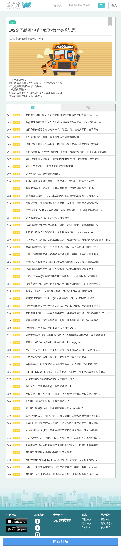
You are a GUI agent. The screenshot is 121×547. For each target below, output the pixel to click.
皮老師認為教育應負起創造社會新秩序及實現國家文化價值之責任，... (63, 269)
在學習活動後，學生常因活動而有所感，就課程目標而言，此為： (61, 188)
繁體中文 (87, 519)
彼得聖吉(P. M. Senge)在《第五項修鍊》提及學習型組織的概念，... (62, 459)
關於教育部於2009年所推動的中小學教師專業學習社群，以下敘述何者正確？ (67, 151)
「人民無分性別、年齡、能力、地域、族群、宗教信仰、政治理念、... (63, 437)
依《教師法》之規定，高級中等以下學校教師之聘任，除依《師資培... (63, 430)
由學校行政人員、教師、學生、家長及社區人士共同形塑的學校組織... (63, 415)
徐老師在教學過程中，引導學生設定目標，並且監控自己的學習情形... (63, 247)
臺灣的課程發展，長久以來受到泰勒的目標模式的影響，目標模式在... (63, 195)
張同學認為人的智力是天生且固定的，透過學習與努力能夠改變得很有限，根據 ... (70, 239)
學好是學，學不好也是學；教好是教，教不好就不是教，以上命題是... (63, 349)
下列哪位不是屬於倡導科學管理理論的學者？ (50, 452)
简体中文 (87, 523)
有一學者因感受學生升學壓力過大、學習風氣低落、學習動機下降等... (63, 305)
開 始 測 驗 (60, 541)
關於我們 (106, 527)
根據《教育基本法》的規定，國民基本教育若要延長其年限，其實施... (63, 144)
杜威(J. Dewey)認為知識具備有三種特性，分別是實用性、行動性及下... (64, 276)
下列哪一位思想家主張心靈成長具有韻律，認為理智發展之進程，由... (63, 474)
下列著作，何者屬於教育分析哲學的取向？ (49, 386)
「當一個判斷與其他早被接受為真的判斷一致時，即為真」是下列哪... (63, 254)
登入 (114, 5)
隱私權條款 (107, 523)
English (86, 527)
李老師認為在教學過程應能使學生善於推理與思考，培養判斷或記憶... (63, 261)
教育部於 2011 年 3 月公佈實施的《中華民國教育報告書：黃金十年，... (64, 115)
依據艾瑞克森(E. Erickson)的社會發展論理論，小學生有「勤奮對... (62, 298)
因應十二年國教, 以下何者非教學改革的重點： (51, 166)
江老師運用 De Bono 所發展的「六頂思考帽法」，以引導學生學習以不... (65, 210)
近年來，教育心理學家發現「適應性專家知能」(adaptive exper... (60, 232)
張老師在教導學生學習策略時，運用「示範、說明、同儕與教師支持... (63, 225)
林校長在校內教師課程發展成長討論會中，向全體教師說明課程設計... (63, 364)
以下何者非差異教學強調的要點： (44, 173)
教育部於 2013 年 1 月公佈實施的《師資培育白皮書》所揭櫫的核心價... (64, 122)
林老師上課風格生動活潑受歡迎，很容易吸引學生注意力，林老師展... (63, 423)
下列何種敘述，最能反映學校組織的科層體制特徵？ (54, 137)
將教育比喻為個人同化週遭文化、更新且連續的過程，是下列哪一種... (63, 283)
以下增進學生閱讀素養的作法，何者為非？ (49, 217)
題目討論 (58, 5)
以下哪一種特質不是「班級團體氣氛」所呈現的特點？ (55, 408)
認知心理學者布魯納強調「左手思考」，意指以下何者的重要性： (61, 181)
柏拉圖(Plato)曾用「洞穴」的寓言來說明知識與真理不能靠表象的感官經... (65, 371)
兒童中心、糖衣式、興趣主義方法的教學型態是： (52, 327)
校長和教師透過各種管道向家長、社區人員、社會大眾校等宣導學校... (63, 129)
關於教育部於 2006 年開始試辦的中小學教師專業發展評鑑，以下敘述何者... (66, 335)
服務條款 (106, 519)
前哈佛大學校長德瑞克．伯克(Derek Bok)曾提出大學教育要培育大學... (64, 159)
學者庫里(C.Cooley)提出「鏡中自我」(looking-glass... (55, 342)
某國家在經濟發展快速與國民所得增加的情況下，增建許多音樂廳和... (63, 445)
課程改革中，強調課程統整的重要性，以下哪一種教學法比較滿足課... (63, 203)
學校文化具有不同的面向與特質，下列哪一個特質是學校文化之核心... (63, 393)
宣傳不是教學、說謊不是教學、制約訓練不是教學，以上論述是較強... (63, 320)
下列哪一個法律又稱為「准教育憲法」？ (47, 401)
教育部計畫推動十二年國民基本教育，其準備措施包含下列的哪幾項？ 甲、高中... (70, 313)
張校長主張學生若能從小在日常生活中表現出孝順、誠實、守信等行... (63, 467)
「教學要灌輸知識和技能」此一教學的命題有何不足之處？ (57, 357)
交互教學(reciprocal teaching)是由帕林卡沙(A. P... (52, 379)
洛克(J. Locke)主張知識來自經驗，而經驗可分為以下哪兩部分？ (60, 291)
